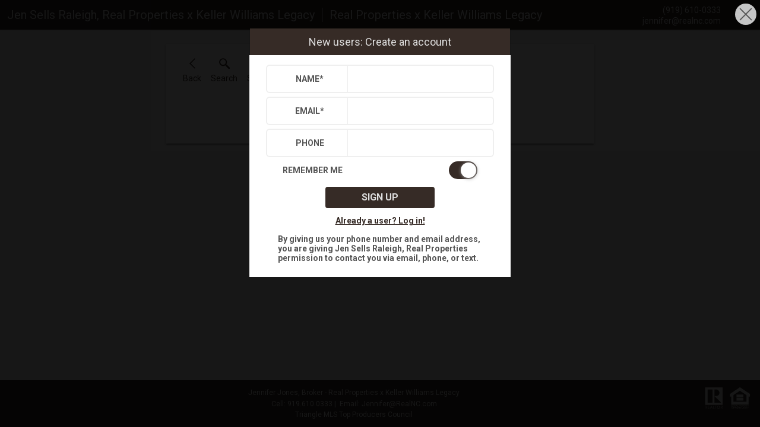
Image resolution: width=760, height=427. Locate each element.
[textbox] (417, 79)
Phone (310, 143)
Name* (310, 79)
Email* (309, 111)
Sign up (380, 197)
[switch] (380, 170)
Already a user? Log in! (380, 220)
